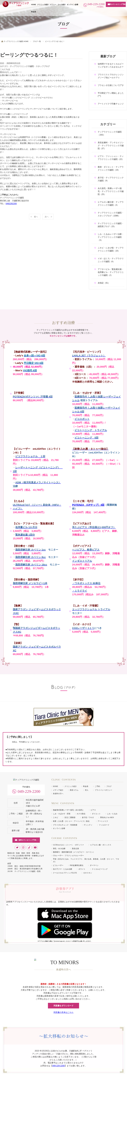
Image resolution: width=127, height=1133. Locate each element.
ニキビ (55, 817)
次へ (47, 217)
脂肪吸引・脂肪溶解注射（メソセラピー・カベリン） (74, 852)
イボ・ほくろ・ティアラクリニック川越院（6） (111, 260)
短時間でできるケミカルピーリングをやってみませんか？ (111, 65)
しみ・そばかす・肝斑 (61, 814)
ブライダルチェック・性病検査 (65, 825)
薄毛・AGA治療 (59, 849)
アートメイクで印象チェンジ (111, 104)
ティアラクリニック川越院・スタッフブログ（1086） (111, 214)
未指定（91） (104, 283)
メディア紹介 (58, 790)
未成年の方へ (58, 794)
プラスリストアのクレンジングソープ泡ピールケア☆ (111, 76)
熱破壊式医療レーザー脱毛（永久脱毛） (68, 810)
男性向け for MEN (107, 817)
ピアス (93, 810)
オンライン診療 (72, 4)
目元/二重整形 (69, 817)
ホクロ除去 (81, 814)
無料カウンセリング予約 (117, 4)
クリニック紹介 (43, 4)
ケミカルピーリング (100, 869)
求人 (86, 790)
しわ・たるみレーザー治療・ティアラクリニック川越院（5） (111, 237)
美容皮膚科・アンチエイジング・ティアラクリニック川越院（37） (111, 145)
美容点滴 (75, 849)
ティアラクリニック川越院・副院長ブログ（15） (111, 224)
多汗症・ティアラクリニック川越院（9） (111, 179)
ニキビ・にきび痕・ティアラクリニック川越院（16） (111, 249)
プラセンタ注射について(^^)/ (110, 85)
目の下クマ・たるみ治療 (62, 869)
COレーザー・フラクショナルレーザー (68, 856)
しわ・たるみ (112, 814)
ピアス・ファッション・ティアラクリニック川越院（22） (111, 157)
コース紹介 (62, 4)
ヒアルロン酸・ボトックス (100, 845)
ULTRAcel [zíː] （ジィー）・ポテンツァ (68, 845)
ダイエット (96, 814)
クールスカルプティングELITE (65, 873)
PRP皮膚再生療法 (76, 865)
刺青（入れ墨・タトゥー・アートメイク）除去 (72, 821)
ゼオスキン (87, 873)
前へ (36, 217)
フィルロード (104, 825)
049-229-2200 (29, 797)
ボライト (81, 869)
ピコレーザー (58, 865)
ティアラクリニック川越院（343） (110, 133)
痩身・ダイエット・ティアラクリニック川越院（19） (111, 168)
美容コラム (74, 790)
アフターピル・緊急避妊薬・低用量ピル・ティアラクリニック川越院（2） (111, 272)
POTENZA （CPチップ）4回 (88, 504)
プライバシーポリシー (103, 790)
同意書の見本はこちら (63, 1009)
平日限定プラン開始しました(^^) (111, 94)
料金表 (33, 12)
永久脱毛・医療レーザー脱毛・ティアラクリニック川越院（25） (111, 191)
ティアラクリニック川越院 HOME (16, 41)
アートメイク (103, 821)
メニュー (53, 4)
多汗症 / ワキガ (88, 817)
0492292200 (11, 204)
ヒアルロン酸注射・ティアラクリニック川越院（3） (111, 203)
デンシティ (88, 825)
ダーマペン (94, 865)
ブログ (109, 786)
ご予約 (97, 786)
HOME (33, 4)
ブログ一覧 (37, 41)
